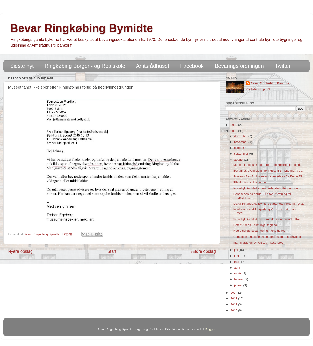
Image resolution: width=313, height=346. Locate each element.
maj (237, 261)
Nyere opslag (20, 251)
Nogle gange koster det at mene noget (259, 230)
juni (237, 255)
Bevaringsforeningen (239, 66)
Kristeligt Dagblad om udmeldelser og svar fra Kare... (268, 219)
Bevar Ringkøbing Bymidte (81, 28)
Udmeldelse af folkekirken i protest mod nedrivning (267, 236)
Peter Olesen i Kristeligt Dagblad (255, 225)
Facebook (192, 66)
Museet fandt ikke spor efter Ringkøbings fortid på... (267, 164)
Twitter (283, 66)
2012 (234, 304)
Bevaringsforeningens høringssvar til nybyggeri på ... (268, 170)
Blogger (210, 329)
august (239, 159)
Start (111, 251)
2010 (234, 310)
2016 (234, 125)
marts (238, 273)
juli (236, 250)
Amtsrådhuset (152, 66)
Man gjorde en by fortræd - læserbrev (258, 242)
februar (239, 279)
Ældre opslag (203, 251)
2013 (234, 298)
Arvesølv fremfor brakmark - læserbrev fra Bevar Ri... (268, 176)
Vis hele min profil (258, 89)
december (241, 136)
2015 (234, 131)
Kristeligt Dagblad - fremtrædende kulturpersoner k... (268, 188)
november (241, 142)
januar (238, 285)
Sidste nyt (22, 66)
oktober (239, 147)
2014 (234, 292)
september (241, 153)
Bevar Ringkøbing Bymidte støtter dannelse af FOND (268, 203)
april (237, 267)
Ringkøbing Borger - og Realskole (84, 66)
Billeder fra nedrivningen (249, 182)
